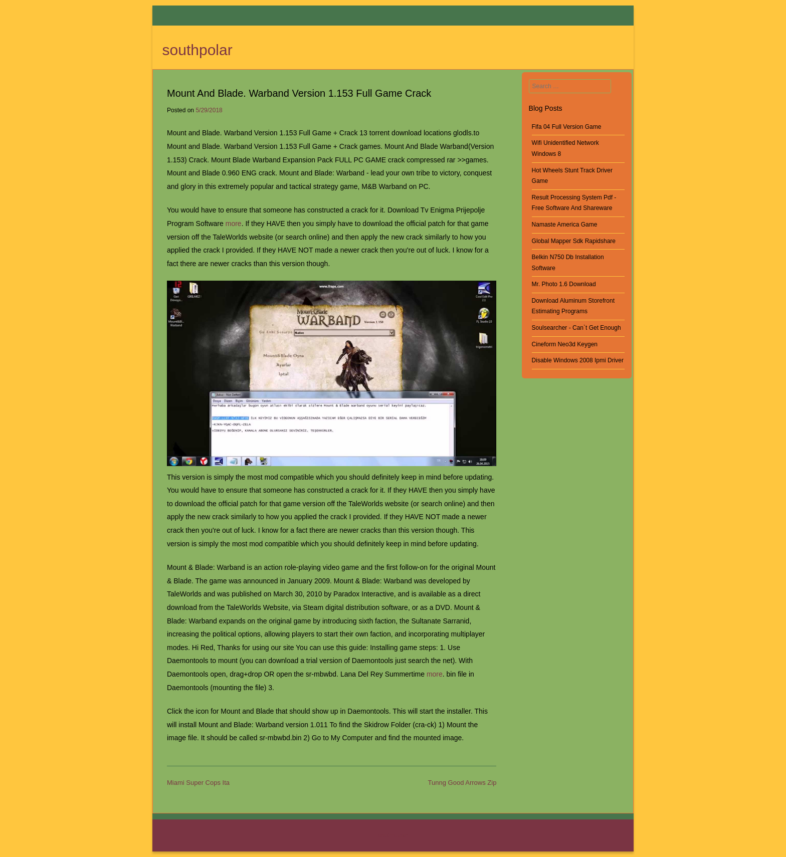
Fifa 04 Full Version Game (567, 126)
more (234, 224)
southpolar (197, 50)
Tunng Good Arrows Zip (462, 782)
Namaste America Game (565, 224)
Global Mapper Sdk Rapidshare (574, 241)
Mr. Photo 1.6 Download (564, 284)
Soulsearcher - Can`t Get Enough (576, 327)
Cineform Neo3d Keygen (565, 344)
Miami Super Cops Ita (198, 782)
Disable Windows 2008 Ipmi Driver (578, 360)
